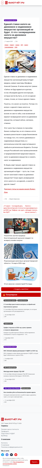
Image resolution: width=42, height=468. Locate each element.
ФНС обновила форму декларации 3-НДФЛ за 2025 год (20, 351)
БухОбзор (4, 435)
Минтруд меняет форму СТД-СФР (14, 371)
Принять (34, 462)
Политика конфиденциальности (11, 447)
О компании (5, 445)
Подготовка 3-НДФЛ (8, 433)
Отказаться (6, 465)
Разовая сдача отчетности (10, 429)
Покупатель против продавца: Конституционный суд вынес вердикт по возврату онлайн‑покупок (18, 238)
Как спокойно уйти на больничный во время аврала (19, 392)
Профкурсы (5, 431)
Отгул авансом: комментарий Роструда (18, 284)
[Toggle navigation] (2, 2)
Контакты (4, 443)
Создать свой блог (21, 289)
